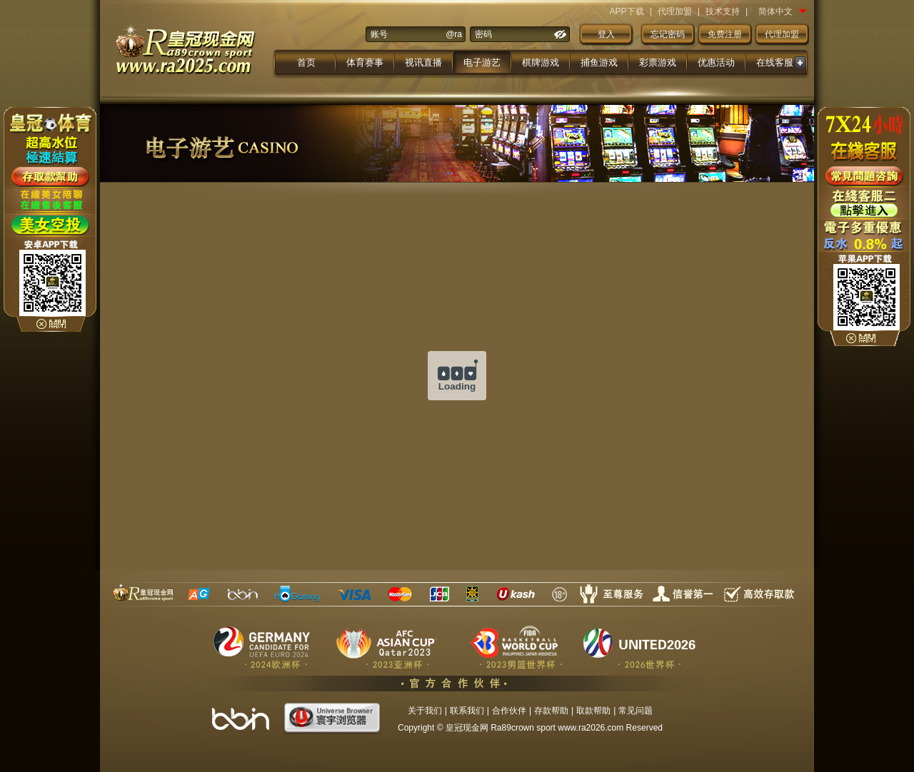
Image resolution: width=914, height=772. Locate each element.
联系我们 (467, 711)
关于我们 (425, 711)
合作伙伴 (509, 711)
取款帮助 (593, 711)
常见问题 (635, 711)
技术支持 (722, 11)
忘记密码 (668, 34)
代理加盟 (675, 11)
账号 (379, 34)
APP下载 (627, 11)
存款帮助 (551, 711)
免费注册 (725, 34)
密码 (483, 34)
